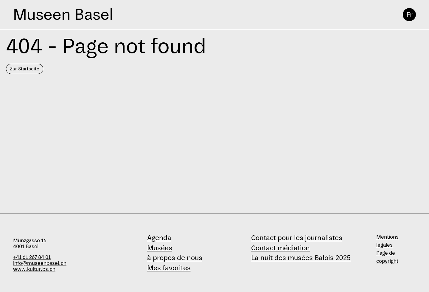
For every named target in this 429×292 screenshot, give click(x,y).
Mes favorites (169, 268)
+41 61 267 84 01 (32, 257)
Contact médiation (280, 248)
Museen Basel (63, 14)
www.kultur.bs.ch (34, 269)
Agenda (159, 238)
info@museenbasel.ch (39, 263)
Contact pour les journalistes (296, 238)
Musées (159, 248)
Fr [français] (409, 14)
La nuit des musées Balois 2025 (301, 258)
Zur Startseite (24, 69)
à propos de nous (174, 258)
